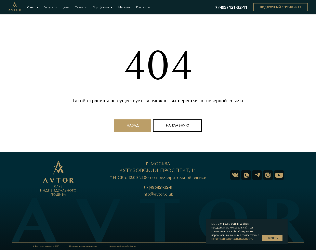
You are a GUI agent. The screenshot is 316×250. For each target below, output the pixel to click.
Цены (65, 7)
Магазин (124, 7)
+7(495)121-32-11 (157, 187)
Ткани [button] (79, 7)
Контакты (143, 7)
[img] (279, 175)
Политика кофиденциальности (83, 246)
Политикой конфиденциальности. (232, 238)
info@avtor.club (157, 194)
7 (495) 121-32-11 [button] (231, 7)
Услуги (49, 7)
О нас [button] (31, 7)
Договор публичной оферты (122, 246)
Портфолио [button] (101, 7)
